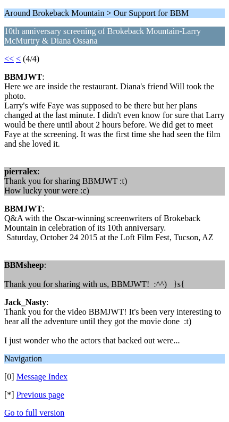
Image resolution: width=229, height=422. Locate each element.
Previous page (40, 394)
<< (9, 58)
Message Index (41, 376)
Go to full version (34, 412)
